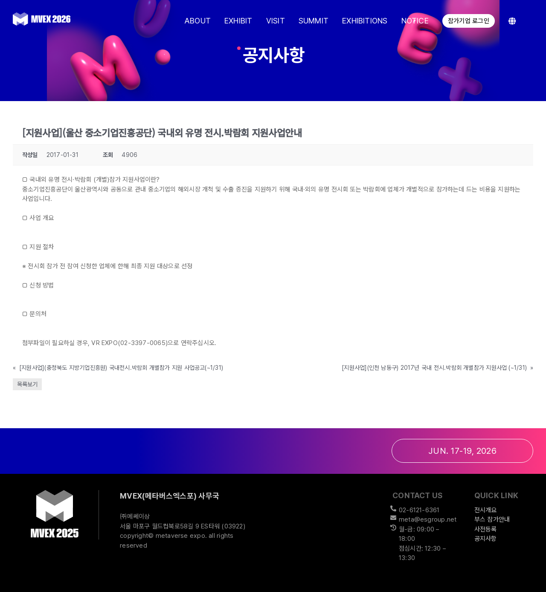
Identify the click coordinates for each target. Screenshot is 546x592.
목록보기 (27, 384)
